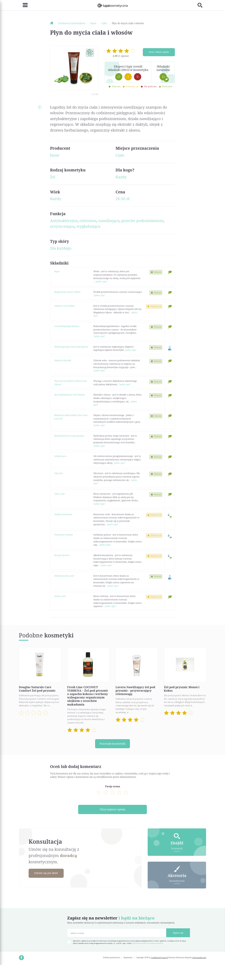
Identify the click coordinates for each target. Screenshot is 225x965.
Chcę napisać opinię (112, 809)
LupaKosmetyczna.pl (159, 957)
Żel (52, 177)
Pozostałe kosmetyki (112, 744)
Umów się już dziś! (47, 873)
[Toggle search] (202, 5)
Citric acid (59, 493)
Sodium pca (60, 456)
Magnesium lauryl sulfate (67, 291)
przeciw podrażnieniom (142, 220)
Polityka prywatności (111, 957)
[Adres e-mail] (116, 932)
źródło (95, 94)
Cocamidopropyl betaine (66, 326)
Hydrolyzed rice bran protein (69, 435)
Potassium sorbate (63, 534)
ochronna (87, 220)
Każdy (120, 177)
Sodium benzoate (63, 514)
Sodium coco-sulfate (64, 305)
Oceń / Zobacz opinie (159, 52)
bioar (54, 155)
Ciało (119, 155)
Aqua (57, 271)
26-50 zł (122, 198)
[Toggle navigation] (23, 5)
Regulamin (128, 957)
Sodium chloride (62, 360)
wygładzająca (88, 226)
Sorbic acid (59, 596)
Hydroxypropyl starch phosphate (71, 346)
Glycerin (58, 473)
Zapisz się (178, 932)
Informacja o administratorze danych (147, 943)
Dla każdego (61, 248)
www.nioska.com (199, 957)
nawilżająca (108, 220)
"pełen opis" (101, 281)
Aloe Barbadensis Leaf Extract (69, 394)
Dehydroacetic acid (64, 575)
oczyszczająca (62, 226)
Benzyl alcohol (61, 555)
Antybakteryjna (64, 220)
